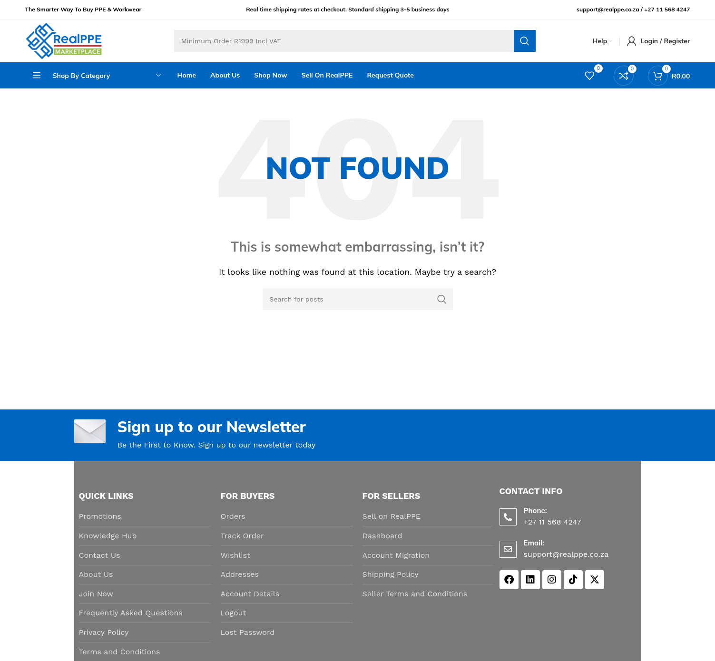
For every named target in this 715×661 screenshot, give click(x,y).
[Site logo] (64, 40)
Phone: (535, 510)
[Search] (355, 41)
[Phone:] (508, 516)
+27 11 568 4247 (667, 9)
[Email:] (508, 549)
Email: (534, 542)
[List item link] (145, 516)
